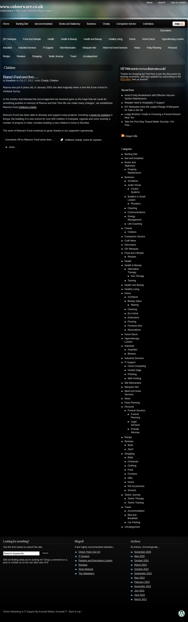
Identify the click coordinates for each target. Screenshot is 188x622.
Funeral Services (136, 410)
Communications (136, 212)
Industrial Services (27, 47)
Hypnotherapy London (173, 39)
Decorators (165, 30)
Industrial (7, 47)
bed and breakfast (43, 23)
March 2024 (140, 564)
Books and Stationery (69, 23)
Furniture (132, 474)
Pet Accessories (136, 486)
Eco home (133, 313)
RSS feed (125, 79)
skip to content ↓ (179, 2)
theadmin (11, 80)
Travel (73, 56)
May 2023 (139, 577)
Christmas (133, 461)
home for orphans (100, 115)
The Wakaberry (87, 573)
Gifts (130, 478)
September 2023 (143, 573)
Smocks (132, 490)
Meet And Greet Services (115, 47)
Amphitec (132, 349)
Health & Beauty (69, 39)
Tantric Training (136, 502)
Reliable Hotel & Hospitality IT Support (144, 102)
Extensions (133, 317)
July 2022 (139, 590)
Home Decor (148, 39)
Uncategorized (90, 56)
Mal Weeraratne (68, 47)
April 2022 (139, 595)
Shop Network (86, 569)
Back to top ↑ (75, 611)
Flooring (132, 321)
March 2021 (140, 599)
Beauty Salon (135, 301)
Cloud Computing (137, 366)
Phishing (132, 374)
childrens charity (27, 107)
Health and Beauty (93, 39)
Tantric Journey (55, 56)
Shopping (37, 56)
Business (91, 23)
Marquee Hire (89, 47)
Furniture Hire (135, 325)
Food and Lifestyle (32, 39)
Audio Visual (134, 185)
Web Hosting (134, 378)
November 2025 (142, 552)
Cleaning (132, 208)
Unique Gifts (131, 136)
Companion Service (126, 23)
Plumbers (136, 203)
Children (54, 80)
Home (6, 23)
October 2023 (141, 569)
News (137, 47)
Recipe (6, 56)
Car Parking (134, 522)
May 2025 (139, 556)
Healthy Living (115, 39)
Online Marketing (12, 611)
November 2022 (142, 586)
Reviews (21, 56)
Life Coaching (135, 223)
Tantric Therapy (136, 498)
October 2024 (141, 560)
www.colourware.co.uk (21, 6)
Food (130, 469)
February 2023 (142, 582)
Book (130, 445)
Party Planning (154, 47)
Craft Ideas (148, 23)
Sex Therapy (137, 276)
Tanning (132, 280)
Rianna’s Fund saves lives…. (20, 77)
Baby (130, 457)
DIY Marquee (9, 39)
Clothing (132, 465)
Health (51, 39)
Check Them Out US (89, 552)
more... (12, 147)
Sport (130, 449)
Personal (172, 47)
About (149, 2)
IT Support (48, 47)
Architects (133, 181)
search (161, 2)
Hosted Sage (134, 370)
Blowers (132, 353)
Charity (106, 23)
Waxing (135, 304)
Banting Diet (22, 23)
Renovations (134, 330)
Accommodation (136, 510)
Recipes (132, 256)
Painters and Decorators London (95, 560)
